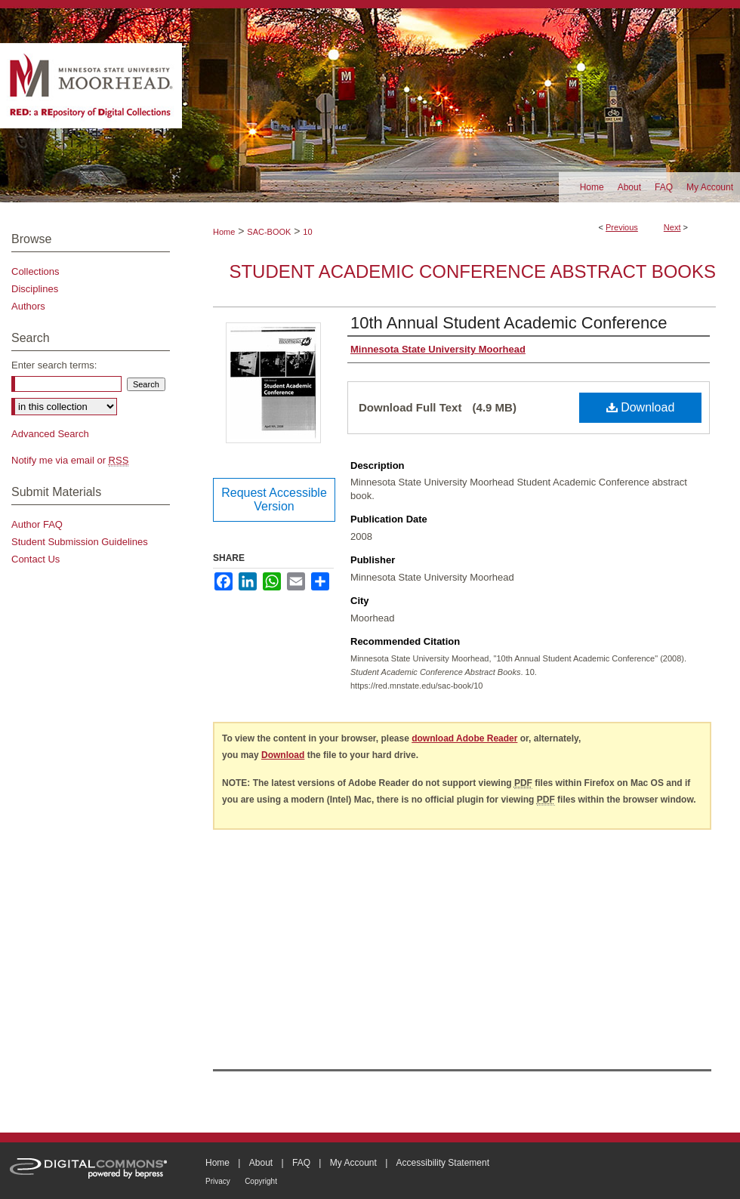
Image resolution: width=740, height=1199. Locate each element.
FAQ (301, 1162)
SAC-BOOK (269, 231)
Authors (28, 306)
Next (672, 227)
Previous (622, 227)
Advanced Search (50, 433)
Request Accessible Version (274, 499)
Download (640, 407)
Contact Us (35, 559)
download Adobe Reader (464, 738)
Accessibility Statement (442, 1162)
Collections (35, 271)
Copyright (261, 1181)
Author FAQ (37, 524)
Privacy (217, 1181)
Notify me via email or (69, 460)
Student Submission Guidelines (79, 541)
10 (307, 231)
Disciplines (34, 288)
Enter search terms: (54, 365)
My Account (353, 1162)
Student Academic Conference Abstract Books (472, 271)
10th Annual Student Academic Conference (509, 322)
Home (224, 231)
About (261, 1162)
